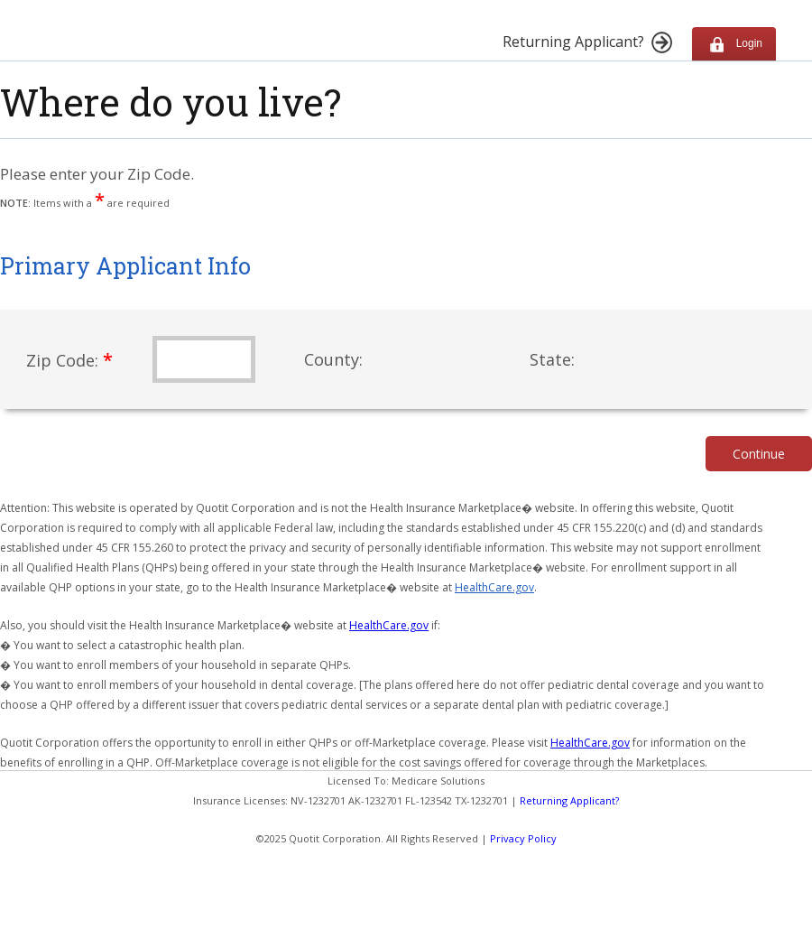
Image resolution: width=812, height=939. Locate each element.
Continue (759, 453)
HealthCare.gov (494, 587)
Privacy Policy (523, 838)
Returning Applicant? (569, 800)
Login (734, 44)
